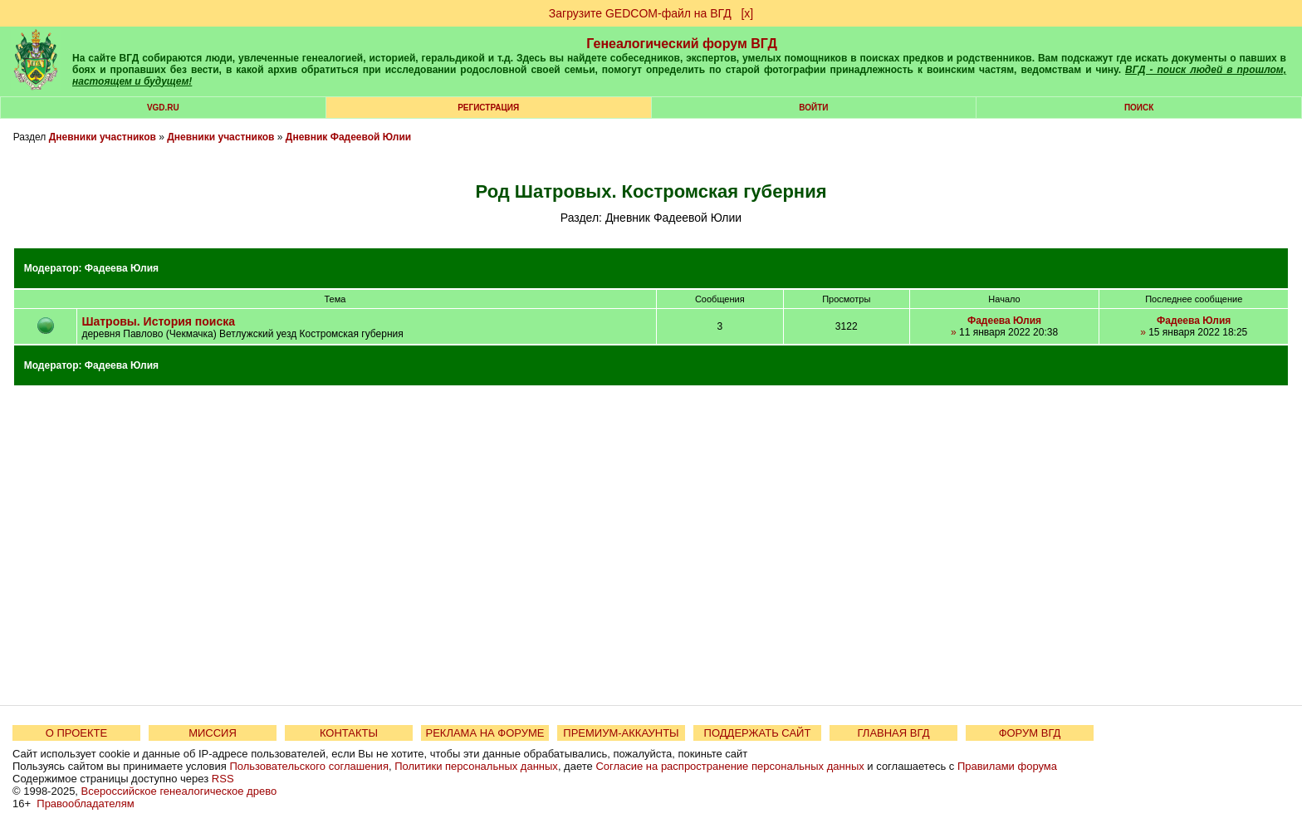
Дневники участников (102, 137)
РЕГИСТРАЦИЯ (488, 107)
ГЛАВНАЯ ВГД (894, 733)
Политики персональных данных (476, 766)
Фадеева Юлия (122, 268)
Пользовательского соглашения (309, 766)
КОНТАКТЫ (349, 733)
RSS (223, 778)
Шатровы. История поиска (158, 321)
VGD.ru (163, 107)
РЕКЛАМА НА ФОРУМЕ (484, 733)
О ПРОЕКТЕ (76, 733)
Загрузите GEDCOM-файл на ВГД (640, 13)
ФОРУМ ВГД (1030, 733)
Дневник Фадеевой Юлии (348, 137)
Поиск (1138, 107)
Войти (813, 107)
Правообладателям (85, 803)
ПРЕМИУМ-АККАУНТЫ (620, 733)
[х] (747, 13)
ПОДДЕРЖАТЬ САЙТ (757, 733)
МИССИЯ (212, 733)
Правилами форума (1007, 766)
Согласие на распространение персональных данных (729, 766)
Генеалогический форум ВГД (681, 44)
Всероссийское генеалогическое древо (179, 791)
